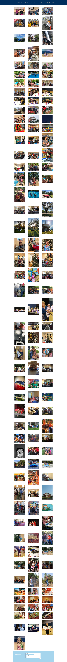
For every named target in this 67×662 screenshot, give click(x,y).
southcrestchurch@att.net (18, 654)
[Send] (40, 658)
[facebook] (46, 658)
